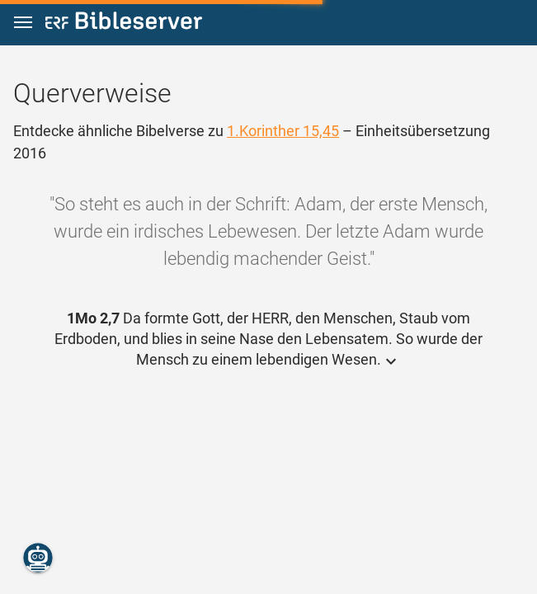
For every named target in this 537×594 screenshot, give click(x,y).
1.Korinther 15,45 (283, 130)
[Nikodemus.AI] (38, 558)
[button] (23, 22)
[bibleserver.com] (123, 23)
